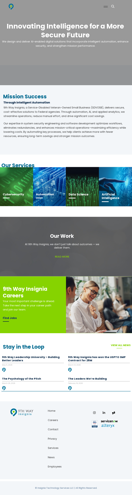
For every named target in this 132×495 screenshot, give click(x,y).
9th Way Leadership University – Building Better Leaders (31, 358)
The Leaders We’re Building (87, 378)
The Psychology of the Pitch (21, 378)
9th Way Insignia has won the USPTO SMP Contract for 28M (97, 358)
